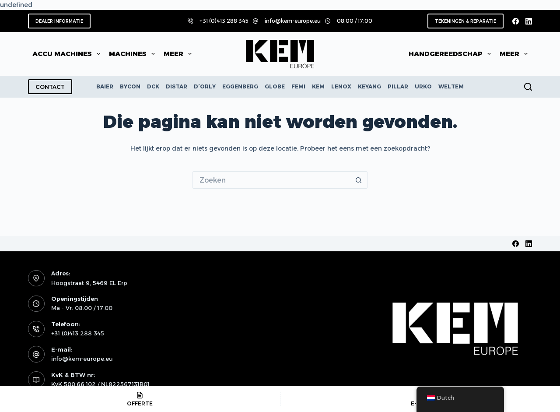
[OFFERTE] (140, 399)
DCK (153, 86)
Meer (179, 54)
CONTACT (50, 86)
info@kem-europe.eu (293, 21)
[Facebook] (515, 21)
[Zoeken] (528, 87)
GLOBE (275, 86)
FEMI (298, 86)
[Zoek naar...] (271, 180)
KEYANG (369, 86)
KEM (318, 86)
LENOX (341, 86)
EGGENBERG (240, 86)
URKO (423, 86)
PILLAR (398, 86)
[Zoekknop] (359, 180)
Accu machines (68, 54)
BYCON (130, 86)
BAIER (104, 86)
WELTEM (451, 86)
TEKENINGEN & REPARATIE (465, 21)
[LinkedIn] (528, 21)
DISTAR (176, 86)
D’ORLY (205, 86)
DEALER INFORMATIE (59, 21)
